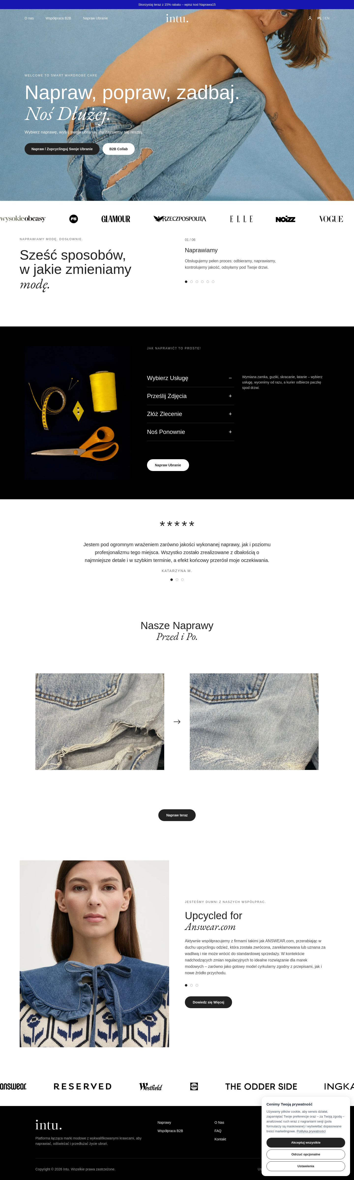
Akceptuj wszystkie (305, 1142)
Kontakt (220, 1139)
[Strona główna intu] (177, 18)
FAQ (217, 1131)
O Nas (219, 1122)
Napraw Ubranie (95, 18)
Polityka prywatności (311, 1131)
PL (319, 18)
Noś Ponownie (166, 431)
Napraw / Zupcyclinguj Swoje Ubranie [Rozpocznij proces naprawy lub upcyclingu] (62, 149)
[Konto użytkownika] (310, 18)
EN (327, 18)
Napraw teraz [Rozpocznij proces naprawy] (177, 815)
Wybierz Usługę (167, 378)
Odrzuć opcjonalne (305, 1154)
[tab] (186, 281)
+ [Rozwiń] (230, 396)
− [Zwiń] (230, 378)
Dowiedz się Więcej (208, 1002)
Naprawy (164, 1122)
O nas (29, 18)
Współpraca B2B (58, 18)
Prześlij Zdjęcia (167, 396)
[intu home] (91, 1125)
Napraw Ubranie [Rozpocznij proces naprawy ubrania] (168, 465)
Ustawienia (305, 1166)
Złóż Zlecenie (164, 414)
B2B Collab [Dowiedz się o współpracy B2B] (118, 149)
